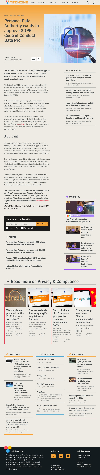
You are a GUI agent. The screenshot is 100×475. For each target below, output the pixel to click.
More (74, 2)
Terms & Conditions (84, 464)
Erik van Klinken (9, 334)
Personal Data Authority (11, 208)
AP (5, 206)
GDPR (34, 206)
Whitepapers (78, 354)
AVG (8, 206)
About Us (80, 460)
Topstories (42, 2)
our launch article (42, 200)
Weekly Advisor (30, 228)
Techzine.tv (74, 197)
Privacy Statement (84, 467)
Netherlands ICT (43, 206)
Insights (63, 2)
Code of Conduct (16, 206)
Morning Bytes (14, 228)
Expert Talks (15, 354)
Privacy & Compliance (17, 16)
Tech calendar (47, 354)
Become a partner (83, 455)
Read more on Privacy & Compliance (45, 281)
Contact (80, 462)
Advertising (81, 457)
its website (21, 124)
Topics (51, 2)
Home (33, 2)
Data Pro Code (26, 206)
